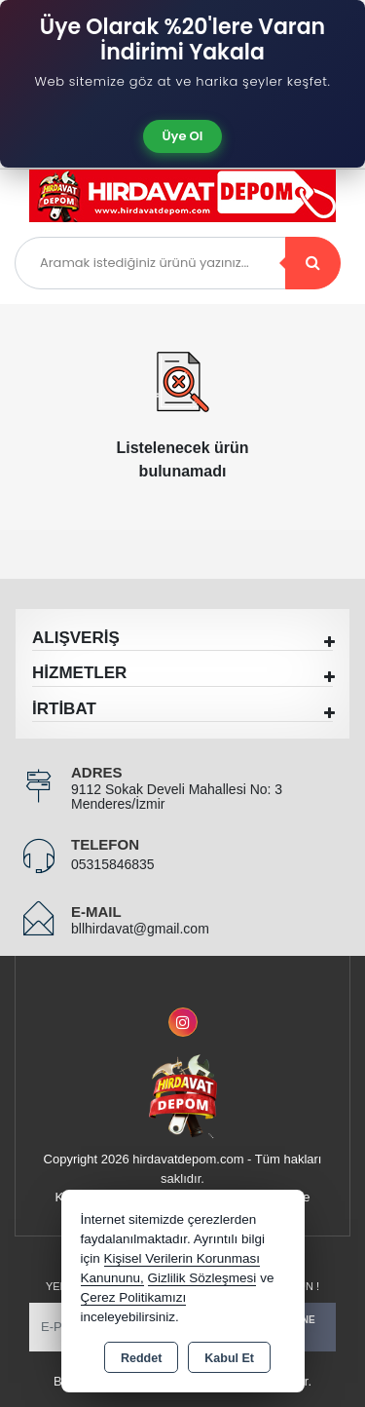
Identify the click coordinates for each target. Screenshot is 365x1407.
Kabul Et (229, 1358)
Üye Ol (183, 136)
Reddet (141, 1358)
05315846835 (113, 864)
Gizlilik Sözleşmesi (202, 1278)
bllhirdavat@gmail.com (140, 928)
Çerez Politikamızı (134, 1297)
